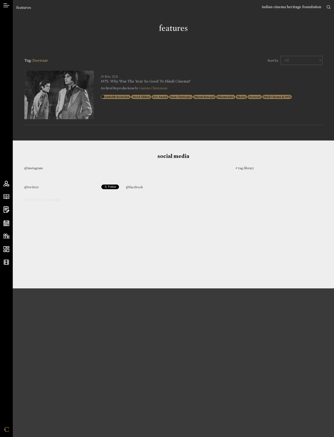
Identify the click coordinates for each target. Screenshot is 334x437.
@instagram (33, 168)
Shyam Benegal (204, 97)
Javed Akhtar (141, 97)
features (23, 7)
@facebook (134, 187)
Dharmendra (225, 97)
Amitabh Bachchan (117, 97)
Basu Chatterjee (181, 97)
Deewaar (255, 97)
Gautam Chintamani (153, 88)
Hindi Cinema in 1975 (277, 97)
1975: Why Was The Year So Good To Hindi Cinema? (145, 81)
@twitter (31, 187)
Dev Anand (160, 97)
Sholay (241, 97)
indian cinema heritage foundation (291, 6)
